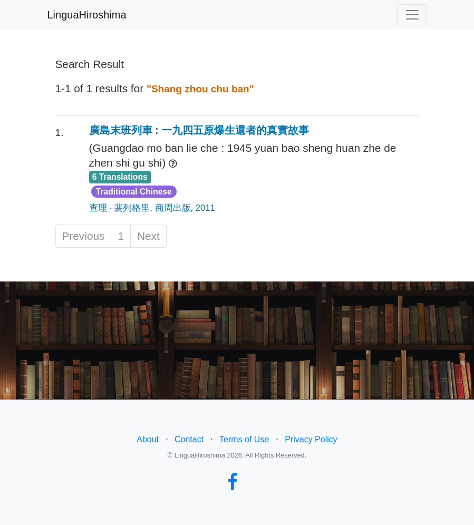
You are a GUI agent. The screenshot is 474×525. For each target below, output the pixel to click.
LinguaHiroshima (87, 15)
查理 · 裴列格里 (119, 208)
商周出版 (173, 208)
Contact (189, 439)
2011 (205, 208)
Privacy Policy (311, 439)
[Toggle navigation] (412, 14)
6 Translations (120, 176)
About (148, 439)
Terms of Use (244, 439)
